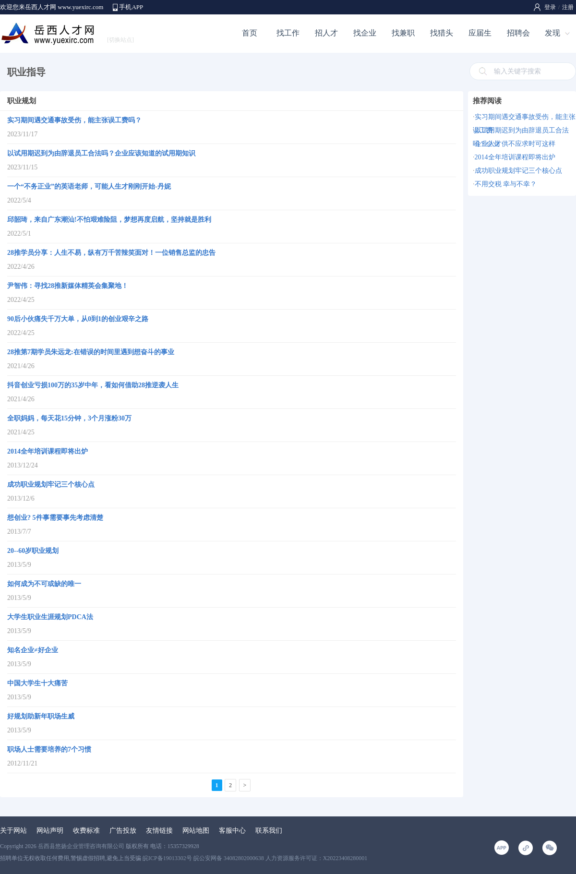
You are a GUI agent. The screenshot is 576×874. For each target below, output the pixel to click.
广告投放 (122, 830)
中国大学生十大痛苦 (37, 683)
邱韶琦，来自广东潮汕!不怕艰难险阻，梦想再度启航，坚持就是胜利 (109, 219)
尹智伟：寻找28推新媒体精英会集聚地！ (67, 285)
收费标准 (86, 830)
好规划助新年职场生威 (40, 716)
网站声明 (49, 830)
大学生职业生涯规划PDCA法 (50, 617)
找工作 (288, 33)
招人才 (326, 33)
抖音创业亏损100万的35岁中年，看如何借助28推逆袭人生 (93, 385)
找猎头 (441, 33)
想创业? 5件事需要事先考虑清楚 (55, 517)
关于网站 (13, 830)
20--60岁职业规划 (33, 550)
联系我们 (268, 830)
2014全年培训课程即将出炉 (47, 451)
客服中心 (232, 830)
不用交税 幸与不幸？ (506, 184)
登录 (550, 7)
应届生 (480, 33)
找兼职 (403, 33)
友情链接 (159, 830)
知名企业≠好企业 (32, 650)
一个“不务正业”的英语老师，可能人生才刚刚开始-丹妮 (89, 186)
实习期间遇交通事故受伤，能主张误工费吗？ (74, 120)
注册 (568, 7)
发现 (552, 33)
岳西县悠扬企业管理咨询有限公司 (81, 846)
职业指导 (26, 72)
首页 (249, 33)
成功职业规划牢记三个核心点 (51, 484)
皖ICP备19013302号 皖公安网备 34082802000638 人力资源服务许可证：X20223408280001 (255, 858)
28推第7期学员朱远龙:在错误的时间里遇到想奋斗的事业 (90, 352)
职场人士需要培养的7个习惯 (49, 749)
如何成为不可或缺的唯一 (44, 583)
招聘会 (518, 33)
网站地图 (195, 830)
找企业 (364, 33)
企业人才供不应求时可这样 (515, 143)
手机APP (131, 7)
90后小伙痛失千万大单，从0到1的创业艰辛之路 (77, 319)
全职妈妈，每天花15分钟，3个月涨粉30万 (69, 418)
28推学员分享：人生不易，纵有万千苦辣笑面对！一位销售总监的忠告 (111, 252)
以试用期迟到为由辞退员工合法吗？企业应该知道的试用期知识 (101, 153)
